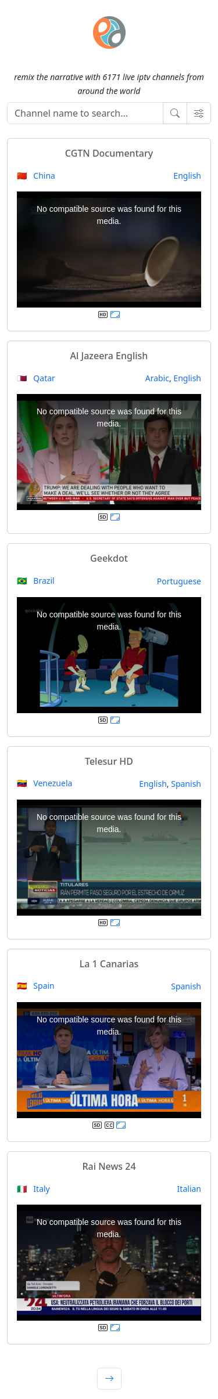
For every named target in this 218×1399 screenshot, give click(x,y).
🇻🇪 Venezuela (44, 783)
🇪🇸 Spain (36, 985)
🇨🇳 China (36, 175)
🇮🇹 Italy (33, 1188)
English (187, 175)
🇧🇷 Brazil (36, 580)
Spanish (186, 783)
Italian (189, 1188)
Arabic (157, 378)
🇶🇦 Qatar (36, 378)
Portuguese (179, 581)
